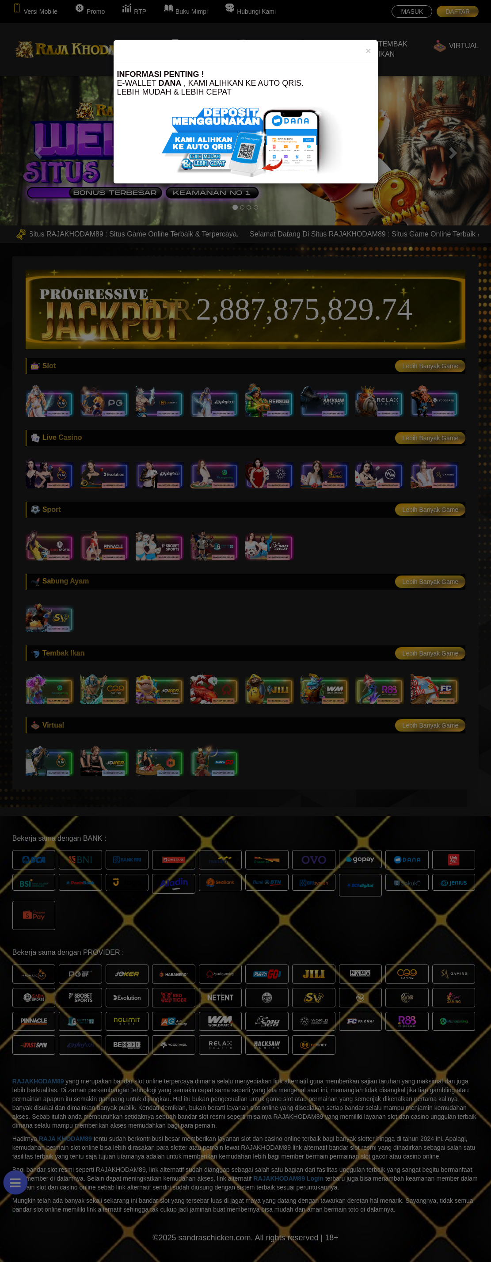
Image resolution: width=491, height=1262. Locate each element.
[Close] (368, 50)
